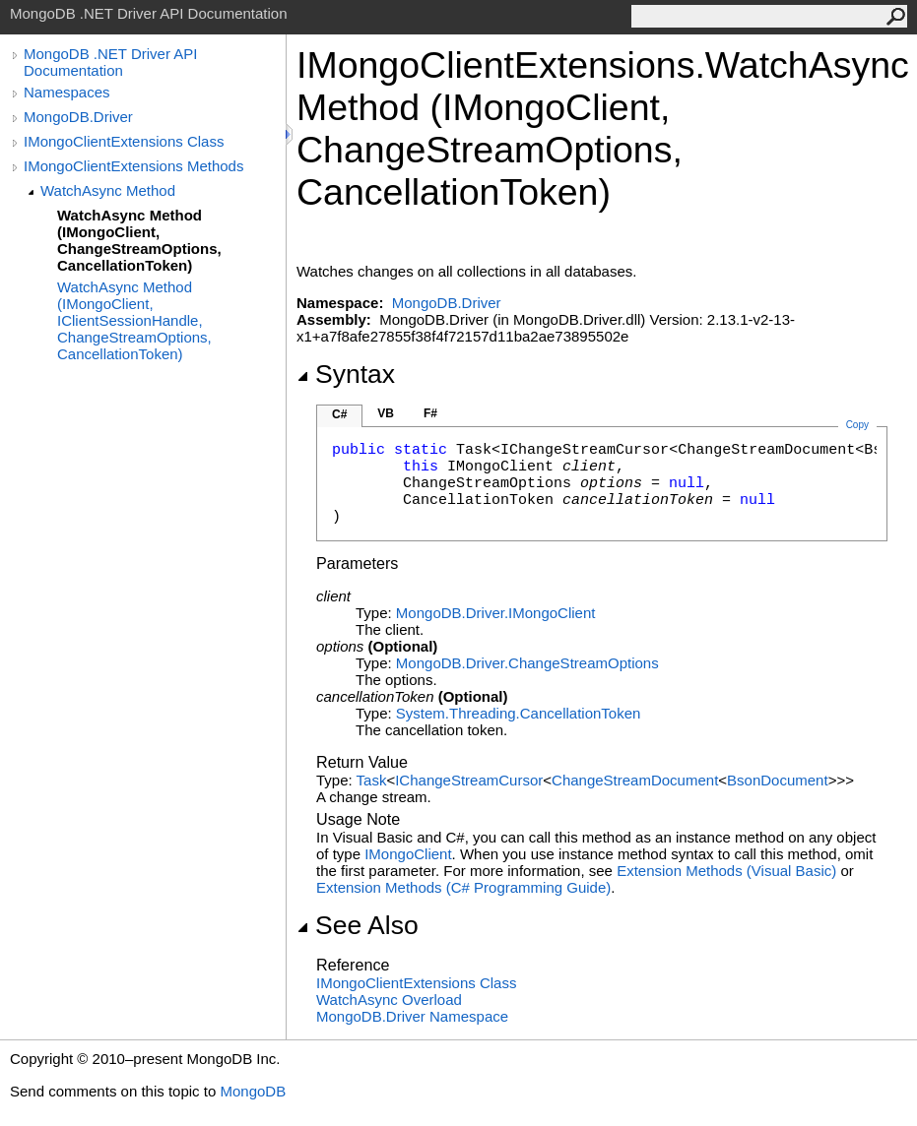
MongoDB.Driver (78, 116)
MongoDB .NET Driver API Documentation (110, 62)
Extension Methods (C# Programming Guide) (463, 887)
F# (430, 413)
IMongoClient (407, 853)
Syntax (345, 374)
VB (385, 413)
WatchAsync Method (107, 190)
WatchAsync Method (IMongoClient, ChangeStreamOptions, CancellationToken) (139, 240)
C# (339, 414)
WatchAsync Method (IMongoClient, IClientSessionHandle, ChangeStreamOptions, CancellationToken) (134, 320)
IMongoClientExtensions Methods (133, 165)
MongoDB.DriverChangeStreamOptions (527, 663)
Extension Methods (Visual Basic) (726, 870)
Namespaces (67, 92)
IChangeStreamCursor (469, 780)
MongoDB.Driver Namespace (412, 1016)
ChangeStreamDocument (635, 780)
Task (372, 780)
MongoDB (253, 1091)
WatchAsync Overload (389, 999)
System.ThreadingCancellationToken (518, 713)
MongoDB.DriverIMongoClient (496, 612)
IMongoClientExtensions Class (124, 141)
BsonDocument (777, 780)
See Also (357, 925)
